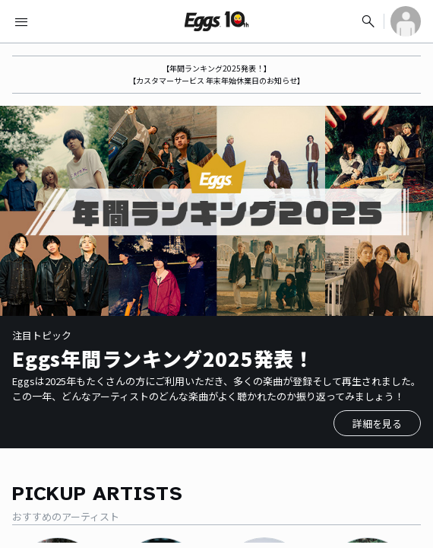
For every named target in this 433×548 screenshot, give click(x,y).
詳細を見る (377, 423)
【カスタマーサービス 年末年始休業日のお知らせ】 (216, 80)
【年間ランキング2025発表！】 (216, 68)
